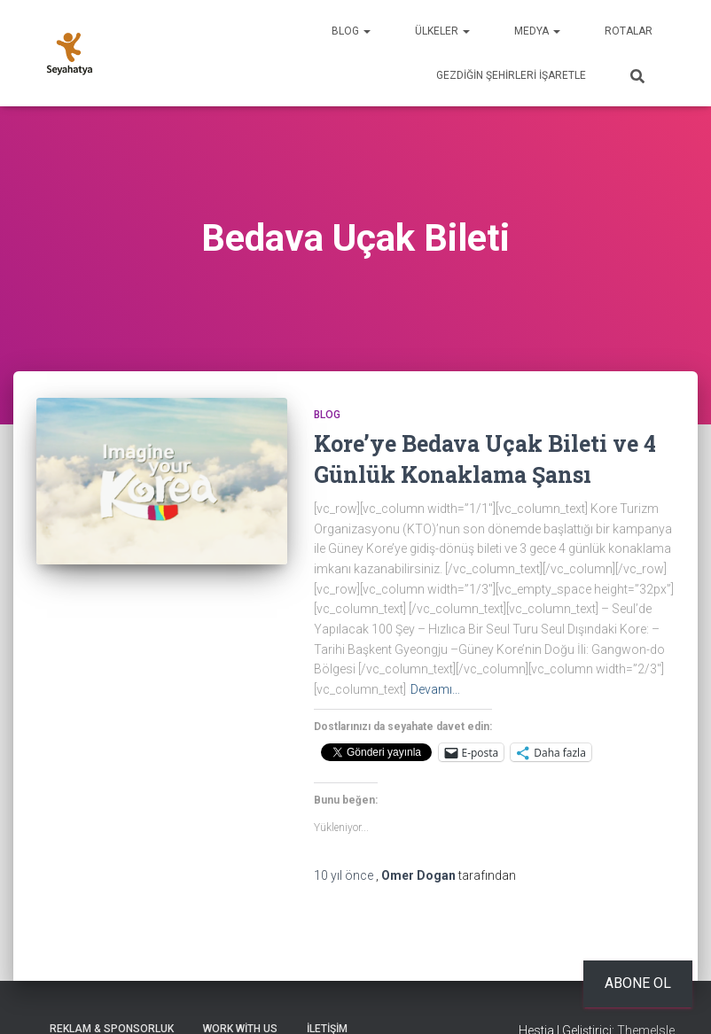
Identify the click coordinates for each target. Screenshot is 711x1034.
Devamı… (435, 689)
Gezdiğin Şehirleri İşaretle (511, 75)
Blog (351, 31)
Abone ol (638, 983)
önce (345, 875)
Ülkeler (442, 31)
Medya (537, 31)
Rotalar (628, 31)
